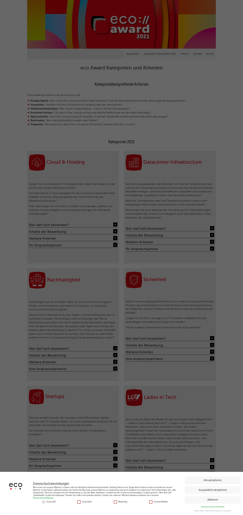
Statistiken (84, 501)
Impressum (227, 511)
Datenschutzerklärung (43, 497)
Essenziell (49, 501)
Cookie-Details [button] (199, 511)
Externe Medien (158, 501)
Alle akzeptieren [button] (213, 480)
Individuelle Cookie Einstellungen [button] (212, 507)
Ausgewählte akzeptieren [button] (212, 489)
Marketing (120, 501)
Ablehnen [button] (212, 499)
